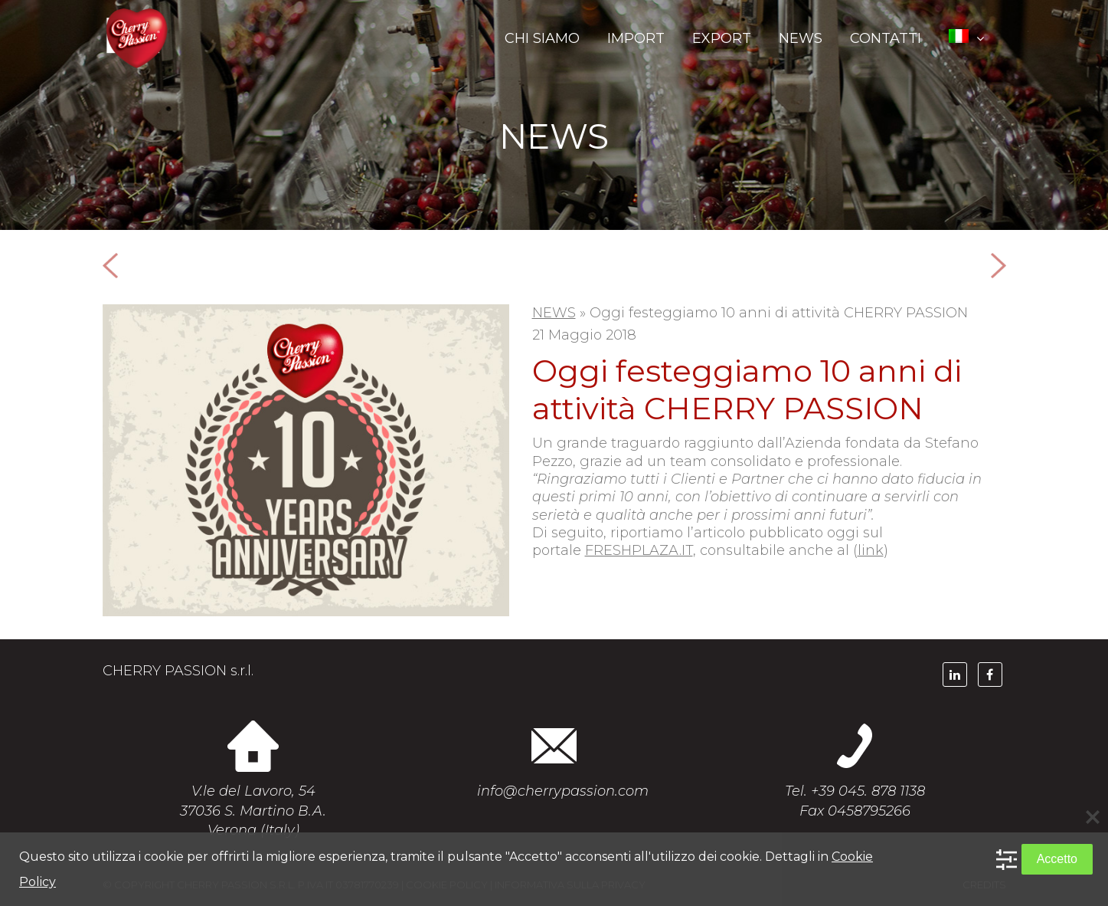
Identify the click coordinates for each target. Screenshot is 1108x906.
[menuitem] (968, 38)
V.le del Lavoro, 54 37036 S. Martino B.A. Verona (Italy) (253, 810)
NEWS (554, 312)
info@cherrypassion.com (563, 791)
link (871, 550)
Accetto (1057, 858)
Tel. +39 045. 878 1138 (855, 791)
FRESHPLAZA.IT (639, 550)
